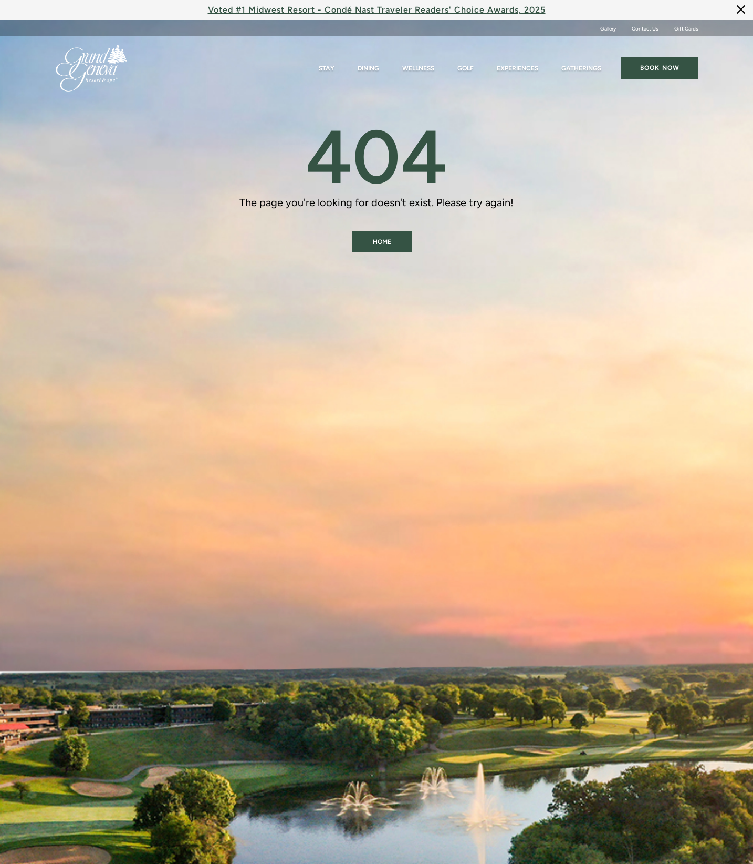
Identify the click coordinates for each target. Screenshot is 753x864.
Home (382, 242)
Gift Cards (686, 28)
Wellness (418, 68)
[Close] (741, 9)
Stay (326, 68)
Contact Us (645, 28)
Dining (368, 68)
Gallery (608, 28)
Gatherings (581, 68)
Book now (659, 68)
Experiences (517, 68)
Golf (465, 68)
